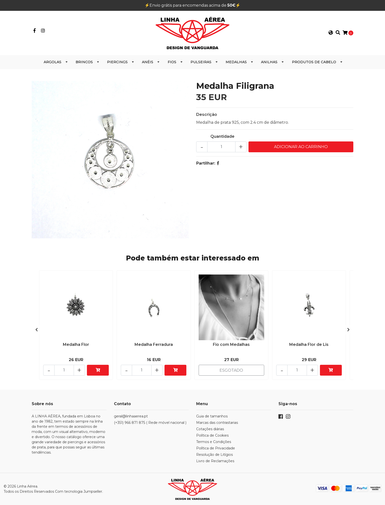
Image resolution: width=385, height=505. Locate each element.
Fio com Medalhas (231, 344)
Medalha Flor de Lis (309, 344)
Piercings (117, 62)
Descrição (206, 114)
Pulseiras (201, 62)
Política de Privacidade (215, 448)
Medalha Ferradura (154, 344)
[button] (330, 33)
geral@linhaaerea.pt (131, 416)
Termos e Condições (213, 442)
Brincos (84, 62)
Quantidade (222, 136)
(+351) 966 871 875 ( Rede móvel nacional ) (150, 422)
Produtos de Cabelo (314, 62)
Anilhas (269, 62)
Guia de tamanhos (212, 416)
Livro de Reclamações (215, 461)
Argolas (52, 62)
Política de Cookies (212, 435)
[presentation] (36, 330)
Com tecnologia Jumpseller (78, 491)
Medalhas (236, 62)
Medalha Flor (76, 344)
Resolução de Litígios (214, 454)
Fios (172, 62)
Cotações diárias (210, 429)
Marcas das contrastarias (217, 422)
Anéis (147, 62)
